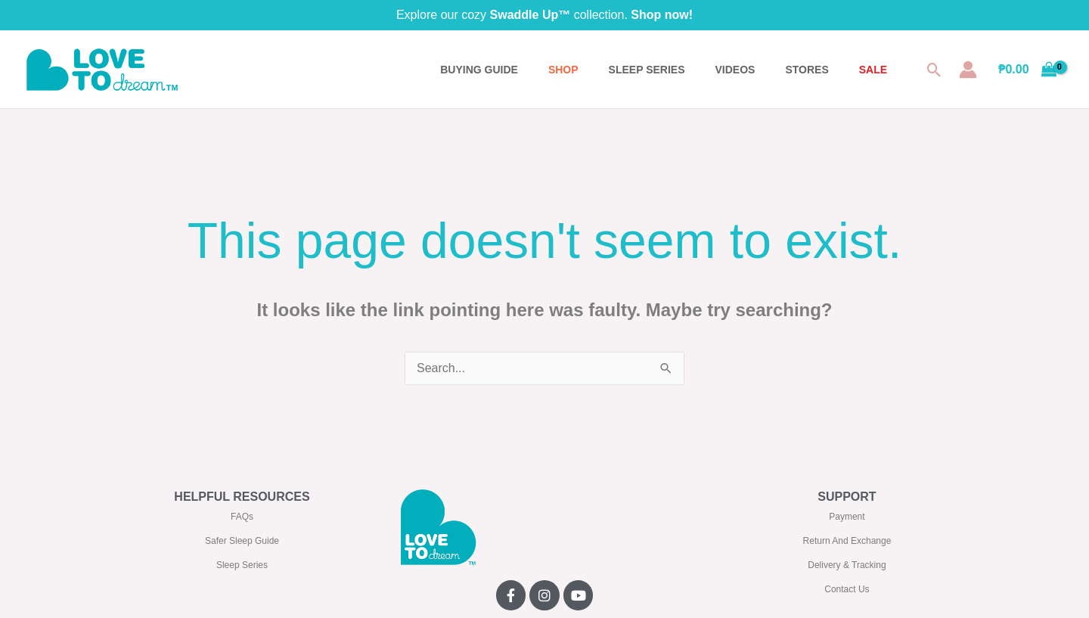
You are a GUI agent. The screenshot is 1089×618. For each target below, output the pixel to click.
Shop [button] (563, 70)
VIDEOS (735, 70)
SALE (873, 70)
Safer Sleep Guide (242, 541)
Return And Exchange (847, 541)
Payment (846, 516)
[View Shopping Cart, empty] (1027, 69)
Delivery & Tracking (847, 565)
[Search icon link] (934, 70)
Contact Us (846, 589)
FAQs (242, 516)
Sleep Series (242, 565)
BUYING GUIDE (479, 70)
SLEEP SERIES (647, 70)
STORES (806, 70)
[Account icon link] (968, 70)
